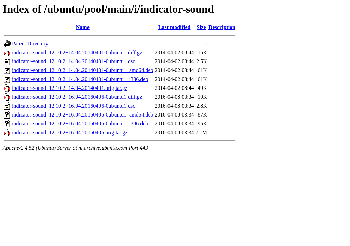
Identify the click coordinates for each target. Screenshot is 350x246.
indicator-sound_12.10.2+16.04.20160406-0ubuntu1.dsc (73, 106)
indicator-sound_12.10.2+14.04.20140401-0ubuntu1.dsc (73, 61)
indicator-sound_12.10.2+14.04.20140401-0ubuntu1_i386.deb (80, 79)
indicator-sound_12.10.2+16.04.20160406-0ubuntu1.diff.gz (77, 97)
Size (201, 27)
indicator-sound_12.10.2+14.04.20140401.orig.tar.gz (69, 88)
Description (221, 27)
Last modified (174, 27)
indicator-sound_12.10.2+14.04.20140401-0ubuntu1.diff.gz (77, 52)
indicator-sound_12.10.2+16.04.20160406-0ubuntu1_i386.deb (80, 123)
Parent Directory (30, 43)
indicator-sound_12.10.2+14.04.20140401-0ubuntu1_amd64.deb (82, 70)
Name (83, 27)
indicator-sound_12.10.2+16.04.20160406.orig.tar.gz (69, 132)
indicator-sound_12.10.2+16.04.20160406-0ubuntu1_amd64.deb (82, 115)
